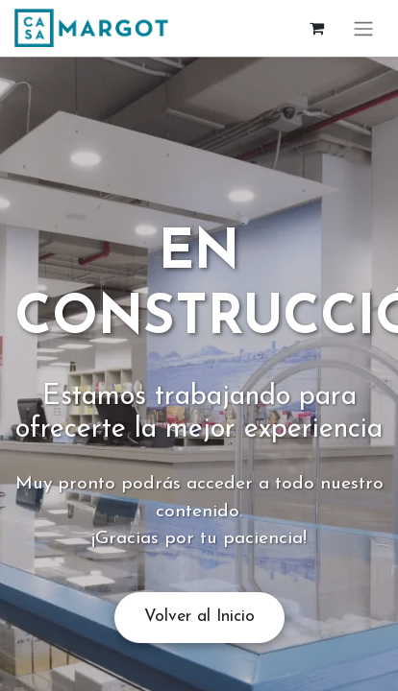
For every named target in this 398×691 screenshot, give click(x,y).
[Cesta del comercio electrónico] (316, 28)
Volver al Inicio (199, 616)
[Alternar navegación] (363, 28)
